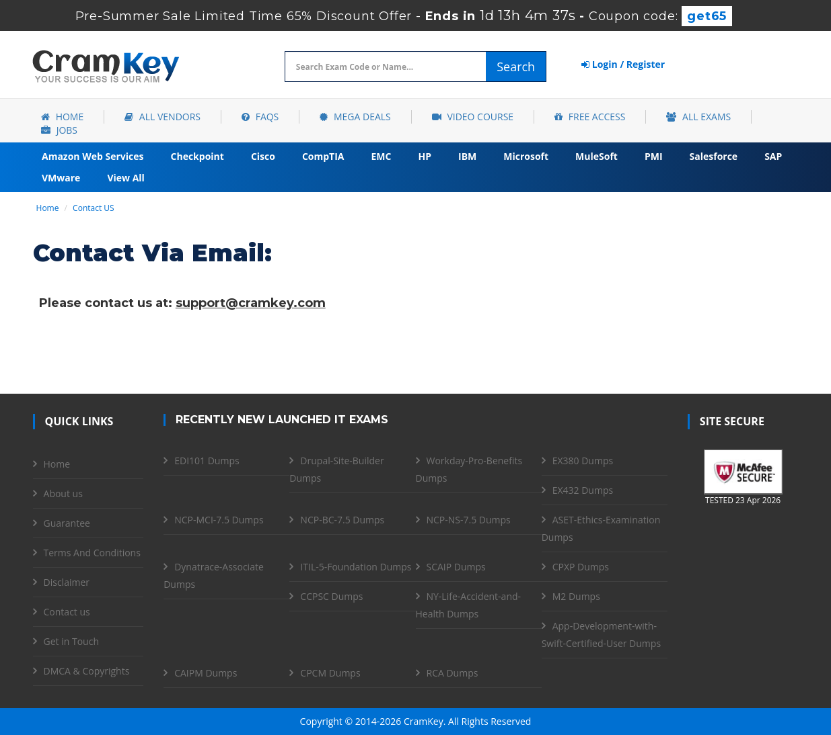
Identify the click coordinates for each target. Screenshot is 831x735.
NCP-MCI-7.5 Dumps (218, 519)
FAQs (260, 116)
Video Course (472, 116)
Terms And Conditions (92, 552)
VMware (61, 177)
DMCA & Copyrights (87, 670)
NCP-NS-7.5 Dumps (469, 519)
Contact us (67, 611)
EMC (381, 156)
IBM (467, 156)
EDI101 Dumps (206, 460)
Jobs (59, 130)
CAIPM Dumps (205, 672)
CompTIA (323, 156)
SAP (773, 156)
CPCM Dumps (330, 672)
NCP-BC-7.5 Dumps (342, 519)
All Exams (698, 116)
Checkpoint (197, 156)
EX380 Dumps (582, 460)
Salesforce (714, 156)
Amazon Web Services (93, 156)
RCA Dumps (452, 672)
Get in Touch (71, 641)
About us (63, 493)
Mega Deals (355, 116)
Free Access (589, 116)
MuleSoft (596, 156)
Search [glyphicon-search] (516, 66)
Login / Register (623, 64)
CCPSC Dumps (331, 596)
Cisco (263, 156)
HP (424, 156)
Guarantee (67, 523)
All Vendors (162, 116)
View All (125, 177)
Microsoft (525, 156)
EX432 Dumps (582, 490)
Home (62, 116)
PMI (654, 156)
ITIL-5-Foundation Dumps (355, 566)
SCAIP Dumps (456, 566)
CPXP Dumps (580, 566)
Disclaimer (66, 582)
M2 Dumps (576, 596)
